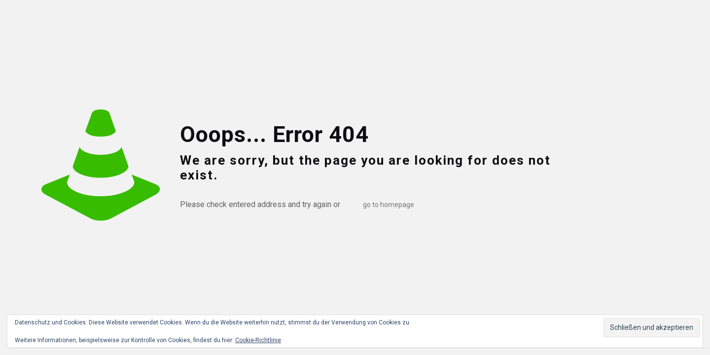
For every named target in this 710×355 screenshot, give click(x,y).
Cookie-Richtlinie (258, 340)
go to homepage (388, 205)
